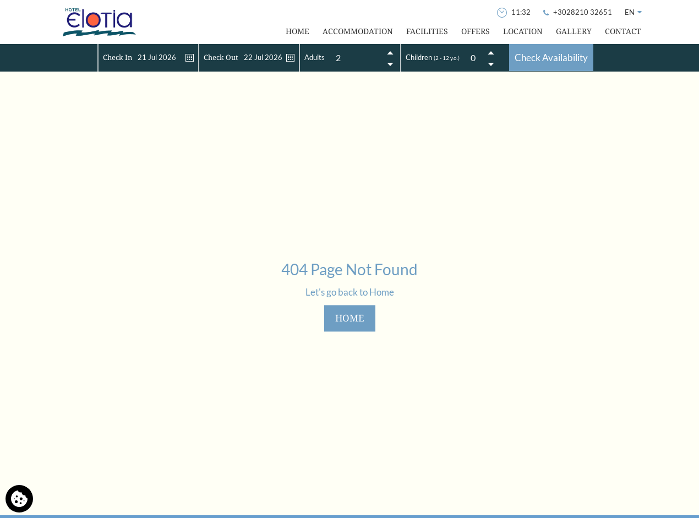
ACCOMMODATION (358, 31)
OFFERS (475, 31)
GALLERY (574, 31)
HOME (297, 31)
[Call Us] (578, 12)
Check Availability (551, 57)
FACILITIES (427, 31)
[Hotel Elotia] (99, 22)
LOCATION (523, 31)
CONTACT (623, 31)
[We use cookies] (19, 498)
